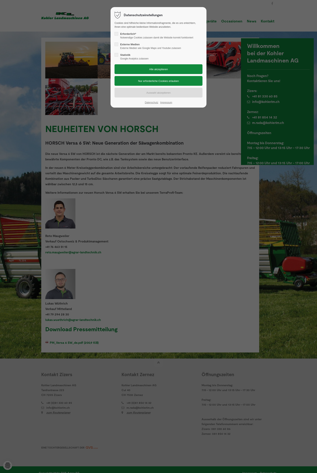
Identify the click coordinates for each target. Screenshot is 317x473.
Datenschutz (151, 102)
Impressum (166, 102)
